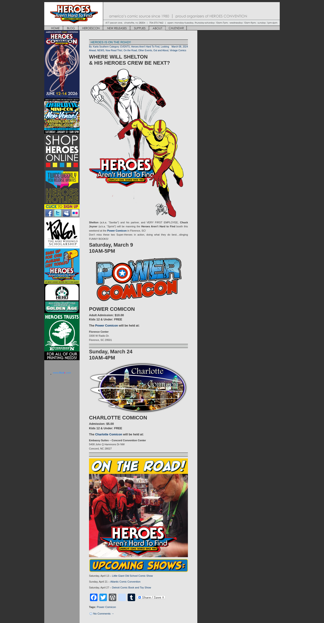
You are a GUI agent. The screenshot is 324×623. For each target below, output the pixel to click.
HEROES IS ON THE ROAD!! (111, 42)
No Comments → (103, 613)
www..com (62, 372)
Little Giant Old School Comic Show (132, 575)
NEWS (100, 50)
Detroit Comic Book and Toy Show (131, 587)
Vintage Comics (178, 50)
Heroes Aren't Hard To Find (145, 46)
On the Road (130, 50)
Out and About (160, 50)
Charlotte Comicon (108, 434)
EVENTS (125, 46)
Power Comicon (117, 230)
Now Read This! (113, 50)
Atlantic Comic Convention (125, 581)
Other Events (145, 50)
